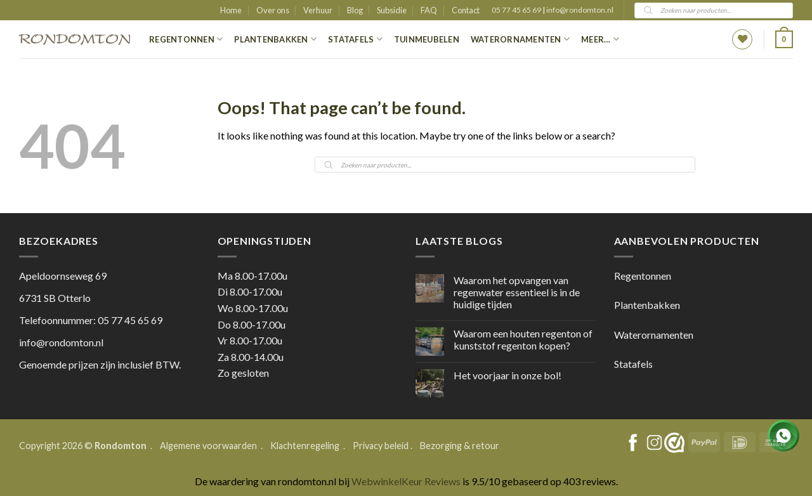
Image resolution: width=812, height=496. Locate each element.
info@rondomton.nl (579, 10)
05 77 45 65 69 (517, 10)
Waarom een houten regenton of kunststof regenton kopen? (523, 339)
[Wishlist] (742, 39)
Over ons (272, 10)
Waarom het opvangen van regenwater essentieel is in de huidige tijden (517, 292)
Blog (355, 10)
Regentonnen (186, 39)
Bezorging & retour (459, 445)
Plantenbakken (275, 39)
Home (231, 10)
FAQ (429, 10)
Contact (466, 10)
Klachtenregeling (304, 445)
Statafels (355, 39)
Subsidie (392, 10)
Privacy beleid (381, 445)
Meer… (600, 39)
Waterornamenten (520, 39)
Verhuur (317, 10)
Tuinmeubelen (426, 39)
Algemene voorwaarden (209, 445)
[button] (784, 39)
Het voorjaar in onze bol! (507, 375)
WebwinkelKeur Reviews (406, 481)
